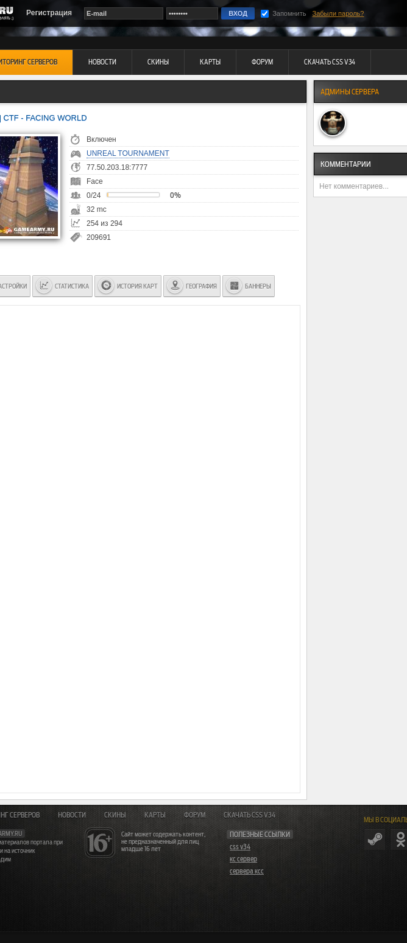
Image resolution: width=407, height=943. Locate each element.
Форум (194, 815)
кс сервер (243, 859)
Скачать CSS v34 (249, 815)
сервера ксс (247, 871)
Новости (72, 815)
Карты (155, 815)
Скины (115, 815)
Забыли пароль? (338, 13)
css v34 (240, 847)
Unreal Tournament (128, 153)
